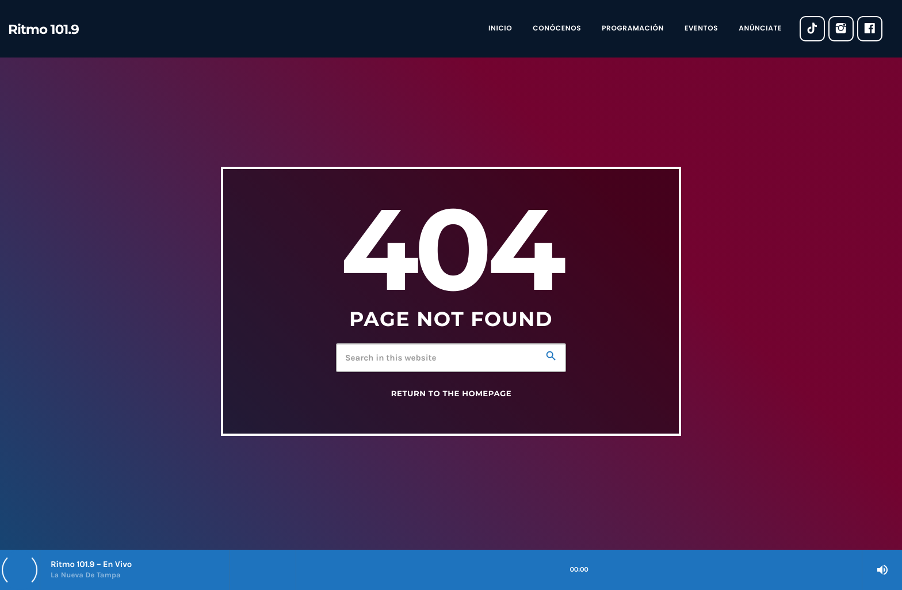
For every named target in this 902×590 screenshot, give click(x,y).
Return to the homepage (451, 394)
